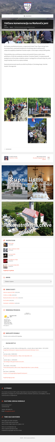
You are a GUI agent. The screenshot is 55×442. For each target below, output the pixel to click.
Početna (6, 27)
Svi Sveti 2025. (12, 254)
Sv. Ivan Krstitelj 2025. (13, 265)
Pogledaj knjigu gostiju (9, 377)
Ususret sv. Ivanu (13, 158)
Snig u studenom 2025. (14, 249)
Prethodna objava (41, 156)
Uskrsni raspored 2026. (9, 292)
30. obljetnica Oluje (13, 259)
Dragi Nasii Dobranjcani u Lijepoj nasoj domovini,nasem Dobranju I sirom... (21, 350)
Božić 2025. (11, 243)
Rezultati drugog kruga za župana (39, 158)
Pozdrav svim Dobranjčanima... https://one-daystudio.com (17, 356)
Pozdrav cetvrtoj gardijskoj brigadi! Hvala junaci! (15, 373)
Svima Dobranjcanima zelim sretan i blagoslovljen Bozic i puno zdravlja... (21, 367)
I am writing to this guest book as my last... (13, 361)
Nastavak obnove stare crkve (10, 298)
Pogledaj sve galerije (8, 270)
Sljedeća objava (13, 156)
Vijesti (11, 27)
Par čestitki (6, 300)
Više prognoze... (6, 325)
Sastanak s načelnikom (9, 303)
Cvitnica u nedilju (7, 295)
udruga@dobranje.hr (10, 411)
